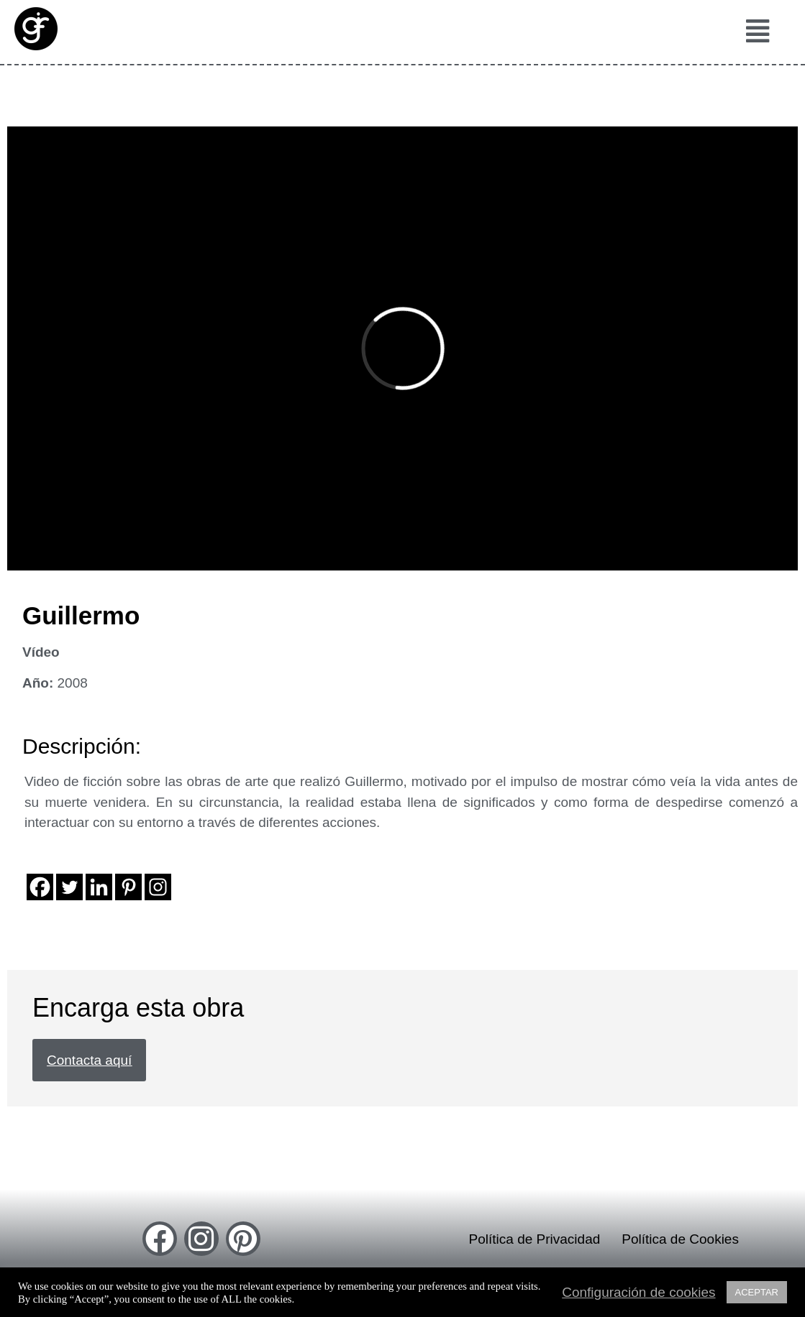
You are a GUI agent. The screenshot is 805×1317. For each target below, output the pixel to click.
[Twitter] (69, 887)
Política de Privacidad (535, 1239)
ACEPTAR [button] (756, 1292)
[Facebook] (40, 887)
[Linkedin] (99, 887)
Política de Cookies (680, 1239)
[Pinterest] (128, 887)
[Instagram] (158, 887)
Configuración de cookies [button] (638, 1292)
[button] (753, 32)
